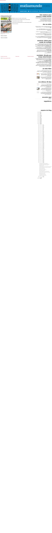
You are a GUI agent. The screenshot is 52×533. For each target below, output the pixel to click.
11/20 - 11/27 (41, 128)
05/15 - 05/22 (41, 149)
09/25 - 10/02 (41, 134)
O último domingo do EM (48, 87)
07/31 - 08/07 (41, 140)
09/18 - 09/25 (41, 135)
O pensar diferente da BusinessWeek (44, 171)
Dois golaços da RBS (42, 170)
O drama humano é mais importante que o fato (45, 166)
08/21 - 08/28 (41, 138)
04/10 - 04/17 (41, 153)
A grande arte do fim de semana (43, 163)
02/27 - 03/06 (41, 158)
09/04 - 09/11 (41, 136)
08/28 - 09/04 (41, 137)
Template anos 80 (41, 165)
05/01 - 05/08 (41, 151)
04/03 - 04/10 (41, 154)
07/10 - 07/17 (41, 143)
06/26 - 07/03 (41, 144)
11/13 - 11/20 (41, 129)
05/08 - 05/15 (41, 150)
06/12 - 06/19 (41, 146)
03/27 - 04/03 (41, 155)
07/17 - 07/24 (41, 142)
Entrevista (36, 36)
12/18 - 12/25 (41, 125)
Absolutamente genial (42, 173)
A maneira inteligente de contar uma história (45, 167)
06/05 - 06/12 (41, 147)
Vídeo (36, 33)
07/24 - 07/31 (41, 141)
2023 (39, 114)
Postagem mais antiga (31, 56)
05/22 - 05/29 (41, 148)
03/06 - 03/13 (41, 157)
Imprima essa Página (3, 0)
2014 (39, 121)
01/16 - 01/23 (41, 162)
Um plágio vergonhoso (48, 76)
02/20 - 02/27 (41, 159)
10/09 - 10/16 (41, 132)
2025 (39, 112)
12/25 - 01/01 (41, 124)
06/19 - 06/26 (41, 145)
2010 (39, 177)
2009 (39, 178)
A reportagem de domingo (6, 16)
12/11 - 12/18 (41, 126)
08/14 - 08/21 (41, 139)
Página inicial (17, 56)
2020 (39, 116)
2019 (39, 117)
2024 (39, 113)
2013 (39, 122)
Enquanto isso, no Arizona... (43, 175)
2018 (39, 118)
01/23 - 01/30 (41, 161)
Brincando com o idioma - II (42, 169)
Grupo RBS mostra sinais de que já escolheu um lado (46, 91)
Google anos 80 (49, 72)
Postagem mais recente (4, 56)
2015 (39, 120)
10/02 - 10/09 (41, 133)
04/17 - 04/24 (41, 152)
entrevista (49, 31)
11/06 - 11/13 (41, 130)
